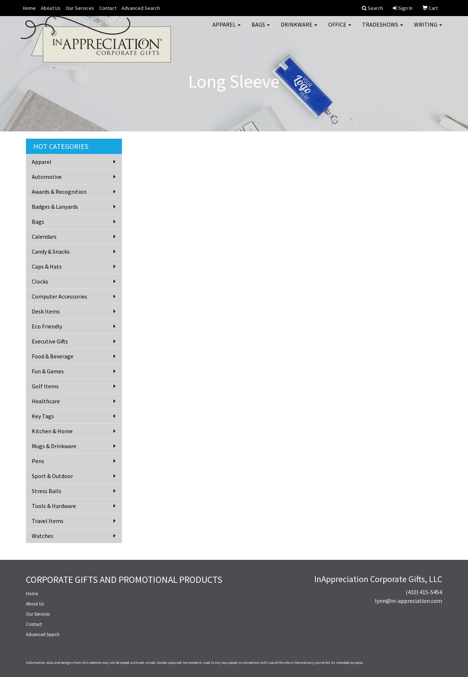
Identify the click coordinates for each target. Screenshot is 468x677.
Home (29, 8)
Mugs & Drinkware (54, 446)
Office (339, 29)
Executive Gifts (50, 341)
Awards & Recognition (59, 191)
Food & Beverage (52, 356)
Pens (38, 461)
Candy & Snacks (51, 251)
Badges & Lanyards (55, 206)
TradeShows (382, 29)
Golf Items (45, 386)
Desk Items (46, 311)
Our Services (80, 8)
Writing (428, 29)
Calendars (44, 236)
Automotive (47, 176)
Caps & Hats (47, 266)
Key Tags (43, 416)
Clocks (40, 281)
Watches (42, 535)
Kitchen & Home (52, 431)
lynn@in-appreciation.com (408, 600)
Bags (261, 29)
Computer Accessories (59, 296)
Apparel (226, 29)
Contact (107, 8)
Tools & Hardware (54, 505)
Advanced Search (141, 8)
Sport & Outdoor (52, 476)
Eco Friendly (47, 326)
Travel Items (48, 520)
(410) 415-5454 (424, 592)
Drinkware (299, 29)
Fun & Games (48, 371)
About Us (51, 8)
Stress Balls (46, 491)
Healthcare (46, 401)
